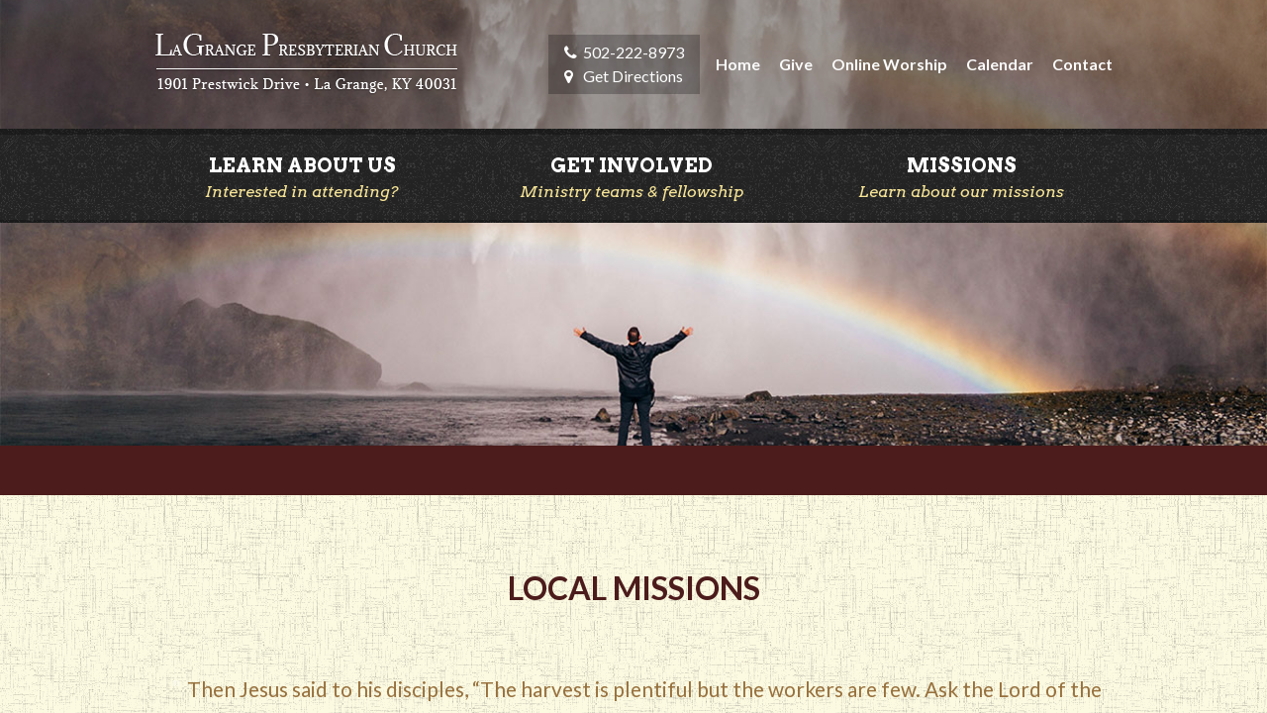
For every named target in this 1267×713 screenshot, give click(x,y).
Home (738, 63)
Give (796, 63)
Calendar (999, 63)
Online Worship (889, 63)
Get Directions (633, 75)
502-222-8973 (633, 52)
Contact (1082, 63)
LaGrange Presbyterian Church (306, 64)
